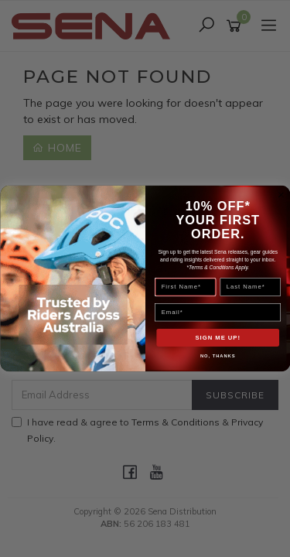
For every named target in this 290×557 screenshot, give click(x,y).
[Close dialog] (280, 195)
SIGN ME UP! (217, 337)
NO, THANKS (217, 356)
